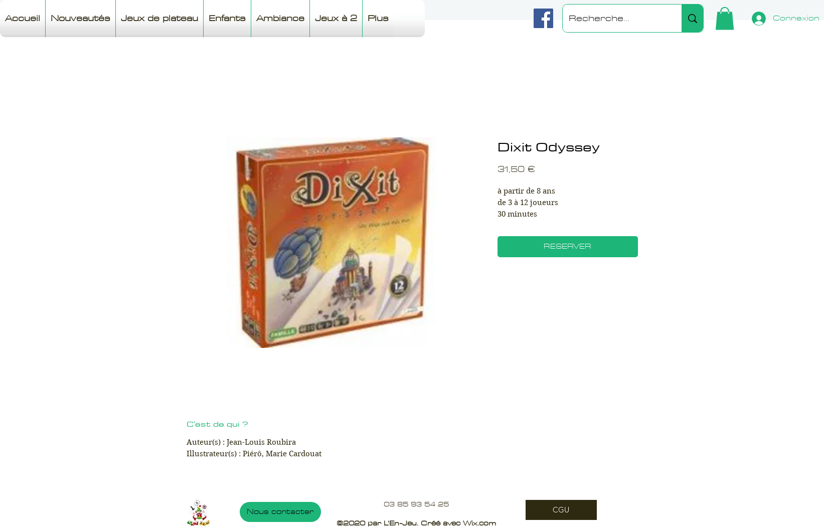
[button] (724, 18)
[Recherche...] (615, 18)
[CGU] (561, 510)
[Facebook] (543, 18)
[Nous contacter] (280, 512)
